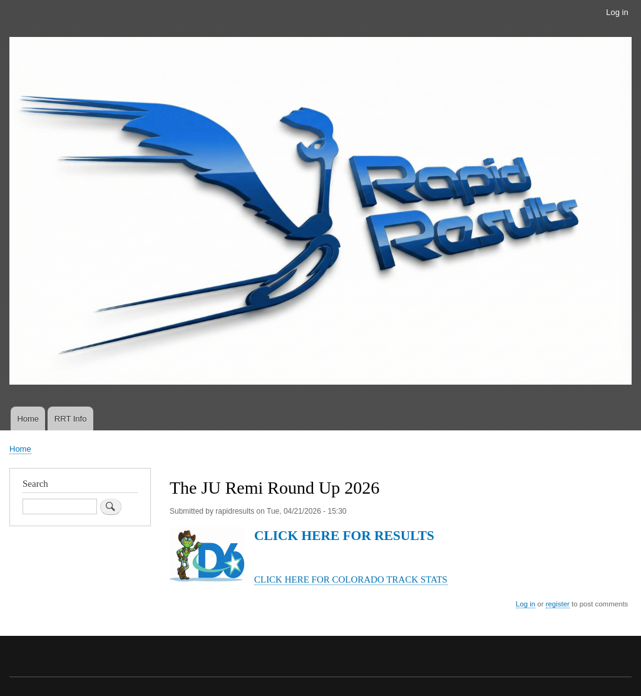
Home (28, 418)
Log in (617, 12)
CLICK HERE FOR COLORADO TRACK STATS (351, 579)
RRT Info (70, 418)
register (558, 604)
